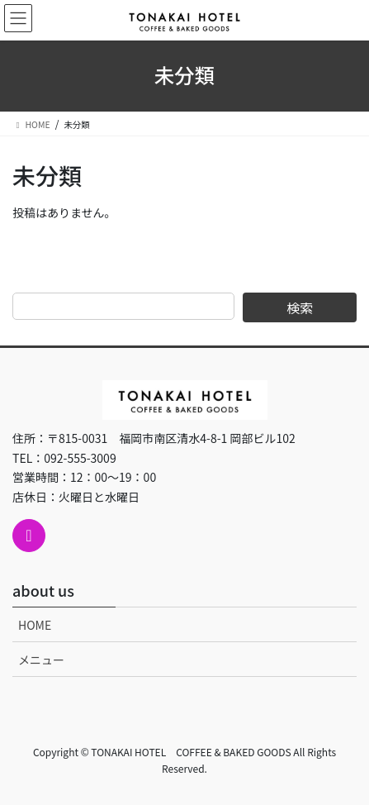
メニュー (41, 659)
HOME (34, 625)
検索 (299, 307)
